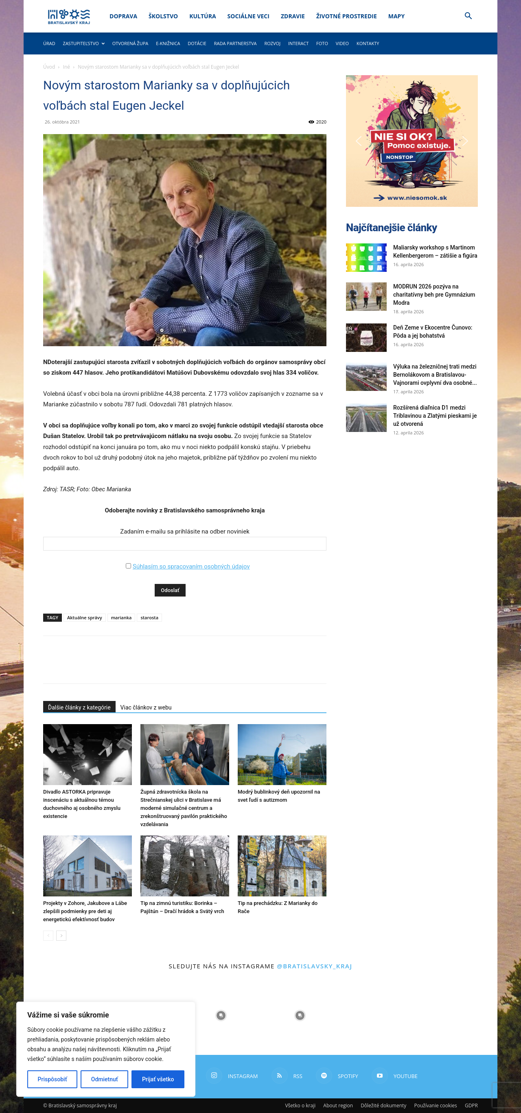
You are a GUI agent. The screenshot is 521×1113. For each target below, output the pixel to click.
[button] (468, 17)
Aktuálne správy (84, 617)
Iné (66, 66)
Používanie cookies (435, 1105)
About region (338, 1105)
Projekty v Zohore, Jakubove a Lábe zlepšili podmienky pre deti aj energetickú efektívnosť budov (85, 911)
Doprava (123, 16)
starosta (149, 617)
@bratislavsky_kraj (314, 966)
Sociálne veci (248, 16)
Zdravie (293, 16)
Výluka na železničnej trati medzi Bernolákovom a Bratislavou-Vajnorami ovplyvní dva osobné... (435, 374)
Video (342, 43)
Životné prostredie (346, 16)
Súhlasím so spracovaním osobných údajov (191, 566)
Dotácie (197, 43)
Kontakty (368, 43)
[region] (105, 1049)
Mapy (396, 16)
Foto (322, 43)
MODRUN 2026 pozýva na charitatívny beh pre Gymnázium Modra (434, 294)
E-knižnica (168, 43)
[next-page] (61, 936)
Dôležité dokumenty (383, 1105)
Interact (298, 43)
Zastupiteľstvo (84, 43)
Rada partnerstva (235, 43)
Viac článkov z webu (146, 707)
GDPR (471, 1105)
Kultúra (202, 16)
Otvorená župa (130, 43)
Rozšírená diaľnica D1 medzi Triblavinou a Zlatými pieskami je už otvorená (435, 415)
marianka (121, 617)
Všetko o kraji (300, 1105)
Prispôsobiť (52, 1079)
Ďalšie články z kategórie (79, 707)
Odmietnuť (104, 1079)
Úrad (49, 43)
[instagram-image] (221, 1015)
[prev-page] (48, 936)
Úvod (49, 66)
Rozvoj (272, 43)
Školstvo (163, 16)
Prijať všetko (158, 1079)
